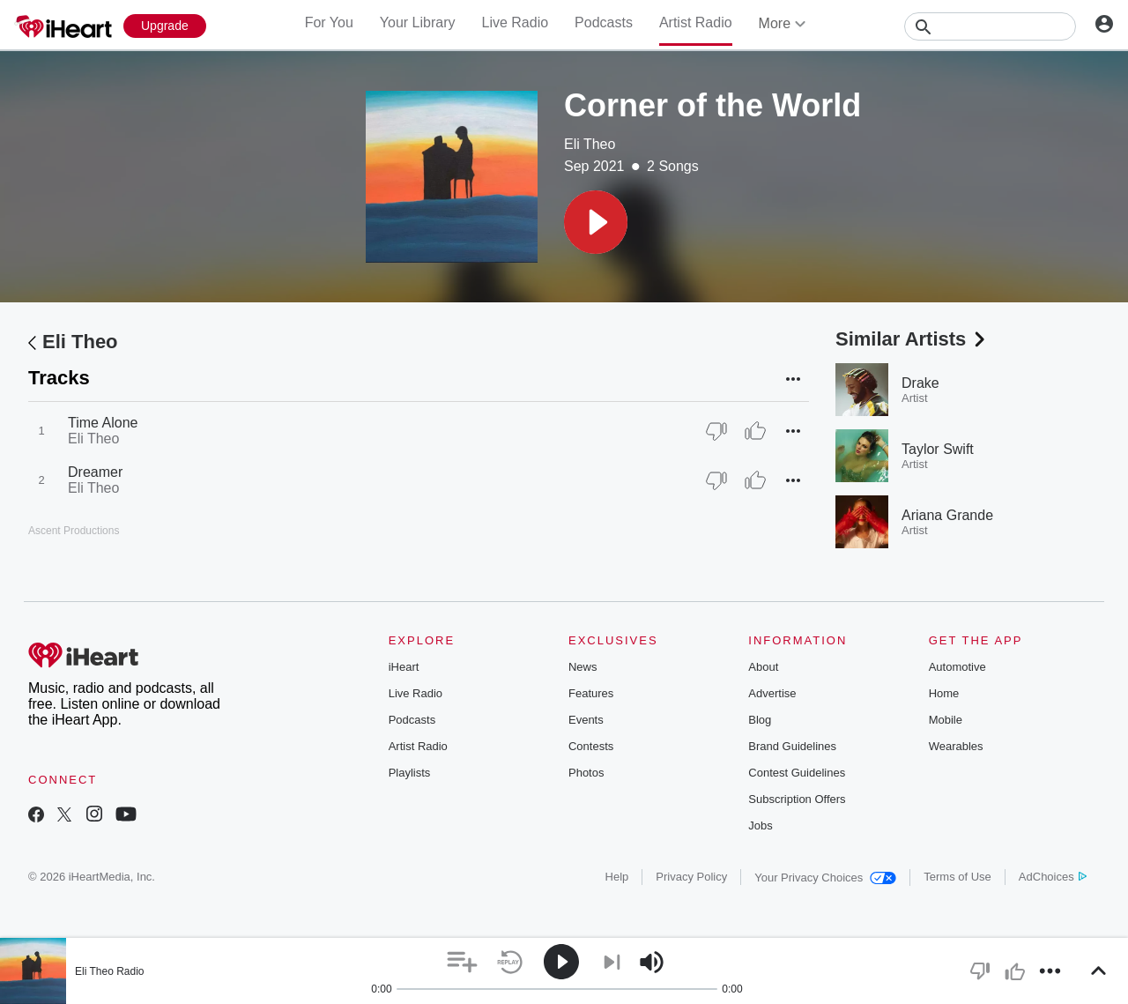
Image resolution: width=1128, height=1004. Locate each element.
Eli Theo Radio (110, 971)
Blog (759, 719)
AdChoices (1053, 876)
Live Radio (514, 22)
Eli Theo (589, 144)
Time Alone (102, 422)
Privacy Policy (691, 876)
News (582, 666)
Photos (586, 772)
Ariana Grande (947, 515)
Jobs (760, 825)
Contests (590, 746)
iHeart (404, 666)
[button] (595, 222)
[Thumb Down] (716, 431)
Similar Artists (912, 339)
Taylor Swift (938, 449)
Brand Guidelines (792, 746)
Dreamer (95, 472)
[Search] (990, 26)
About (763, 666)
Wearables (956, 746)
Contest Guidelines (796, 772)
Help (617, 876)
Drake (920, 383)
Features (590, 693)
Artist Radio (695, 22)
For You (329, 22)
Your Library (418, 22)
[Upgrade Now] (164, 26)
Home (944, 693)
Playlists (410, 772)
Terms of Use (957, 876)
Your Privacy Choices (825, 877)
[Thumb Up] (755, 431)
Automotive (957, 666)
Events (586, 719)
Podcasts (604, 22)
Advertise (772, 693)
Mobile (945, 719)
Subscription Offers (796, 799)
